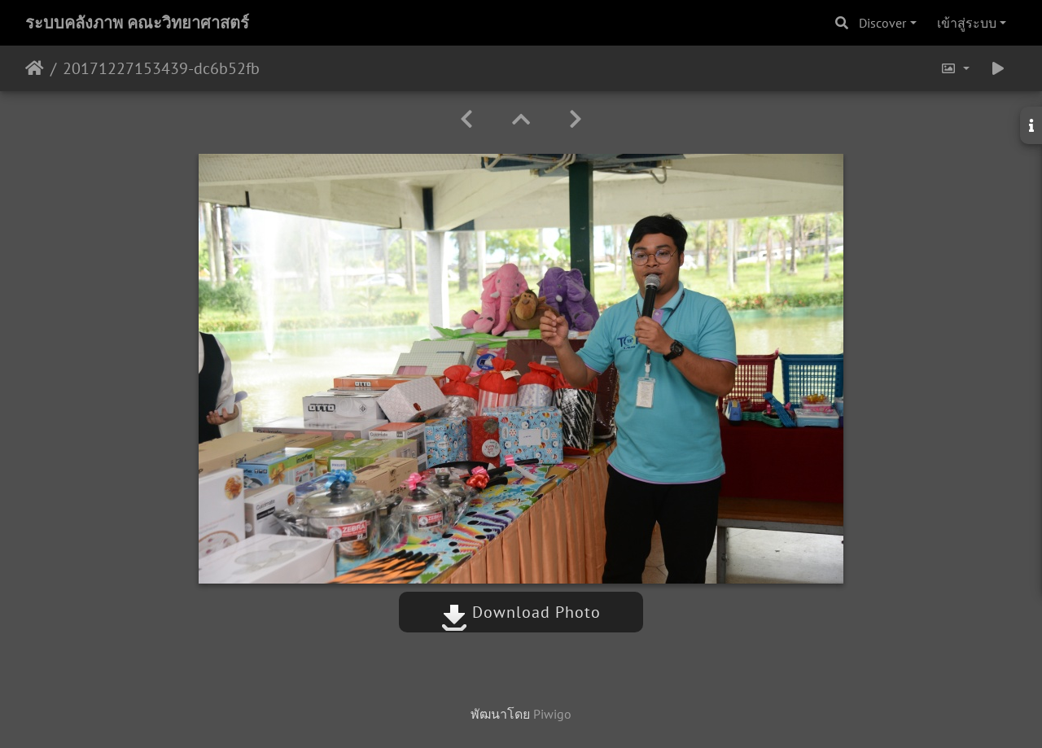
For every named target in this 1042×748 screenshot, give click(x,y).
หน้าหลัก (34, 68)
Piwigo (552, 714)
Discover (882, 23)
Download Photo (521, 612)
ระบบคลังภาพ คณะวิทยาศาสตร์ (137, 22)
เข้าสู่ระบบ (966, 23)
